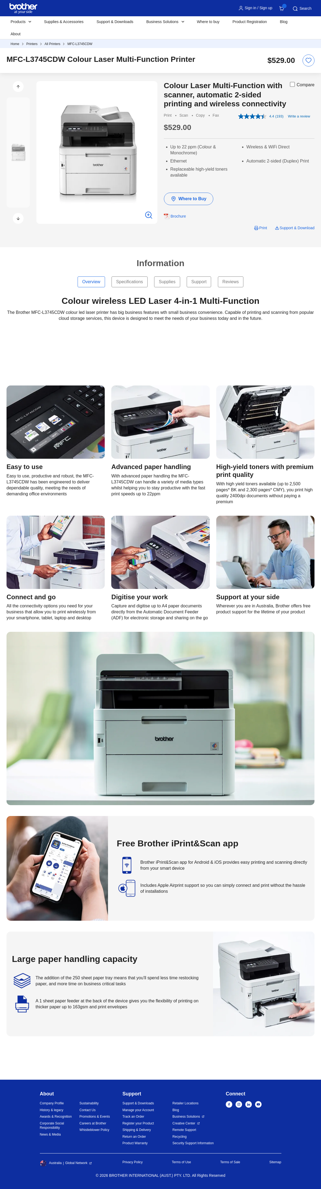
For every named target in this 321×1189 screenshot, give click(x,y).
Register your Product (138, 1123)
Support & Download (297, 228)
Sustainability (89, 1103)
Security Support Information (193, 1143)
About (16, 34)
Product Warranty (135, 1143)
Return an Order (134, 1137)
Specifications (129, 281)
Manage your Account (138, 1110)
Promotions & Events (95, 1116)
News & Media (50, 1134)
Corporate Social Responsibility (52, 1125)
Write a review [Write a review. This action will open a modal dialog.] (299, 116)
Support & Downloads (115, 22)
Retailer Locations (186, 1103)
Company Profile (52, 1103)
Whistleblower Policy (94, 1130)
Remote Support (184, 1130)
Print (263, 228)
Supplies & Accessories (64, 22)
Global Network (76, 1163)
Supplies (167, 281)
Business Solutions (186, 1116)
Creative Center (184, 1123)
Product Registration (250, 22)
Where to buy (208, 22)
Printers (31, 44)
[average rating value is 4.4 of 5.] (256, 116)
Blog (284, 22)
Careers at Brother (93, 1123)
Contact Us (88, 1110)
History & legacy (51, 1110)
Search (302, 8)
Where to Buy (188, 199)
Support (198, 281)
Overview (91, 281)
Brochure (178, 216)
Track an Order (133, 1116)
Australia (51, 1163)
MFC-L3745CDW (79, 44)
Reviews (231, 281)
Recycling (180, 1137)
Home (15, 44)
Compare (301, 84)
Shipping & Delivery (136, 1130)
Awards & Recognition (56, 1116)
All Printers (52, 44)
